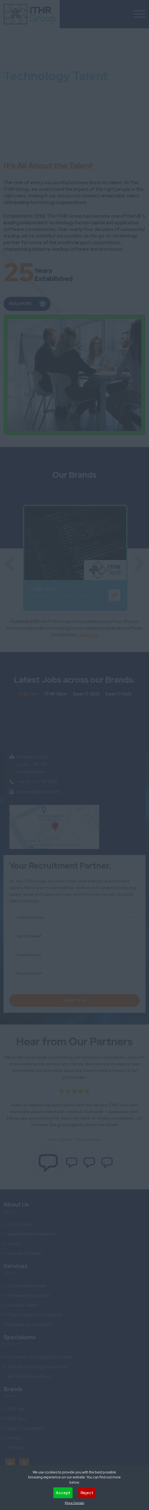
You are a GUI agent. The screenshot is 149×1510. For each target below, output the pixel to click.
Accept (63, 1492)
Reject (87, 1492)
